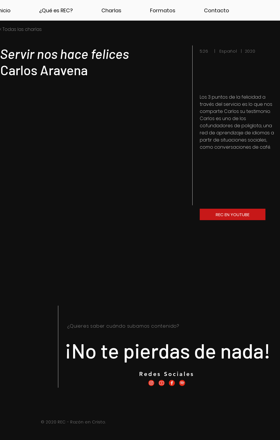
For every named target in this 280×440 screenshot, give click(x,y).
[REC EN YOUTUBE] (232, 214)
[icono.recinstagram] (151, 383)
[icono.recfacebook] (172, 383)
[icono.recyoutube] (162, 383)
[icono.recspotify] (182, 383)
